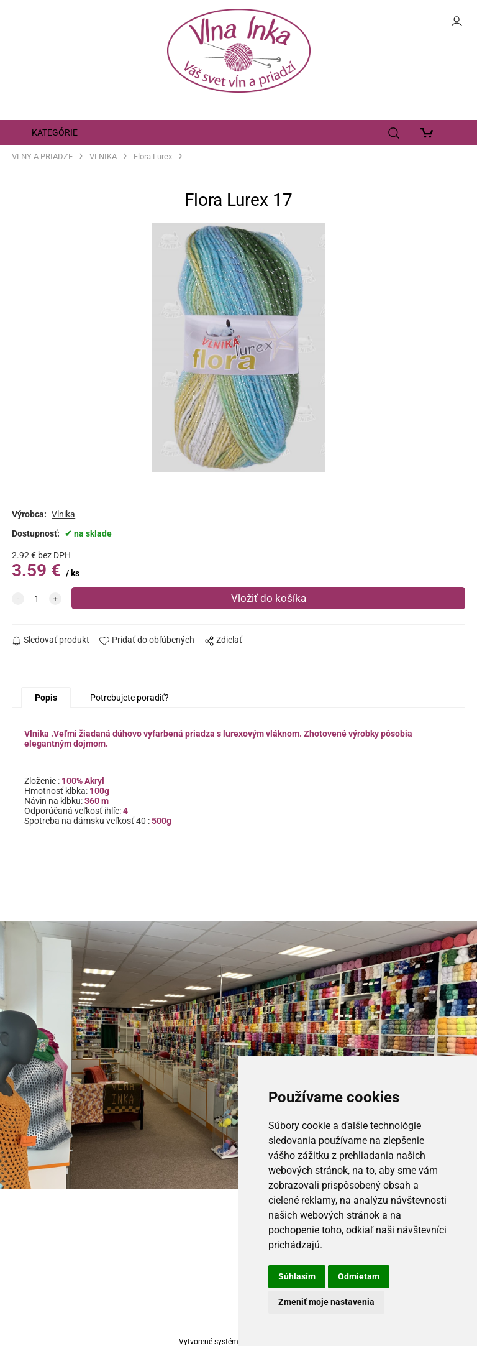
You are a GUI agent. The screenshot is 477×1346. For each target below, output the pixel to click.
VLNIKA (103, 156)
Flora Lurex (153, 156)
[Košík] (430, 132)
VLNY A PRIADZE (42, 156)
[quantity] (36, 598)
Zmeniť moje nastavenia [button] (326, 1302)
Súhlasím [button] (297, 1276)
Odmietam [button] (358, 1276)
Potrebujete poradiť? (129, 698)
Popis (46, 698)
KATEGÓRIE (55, 132)
